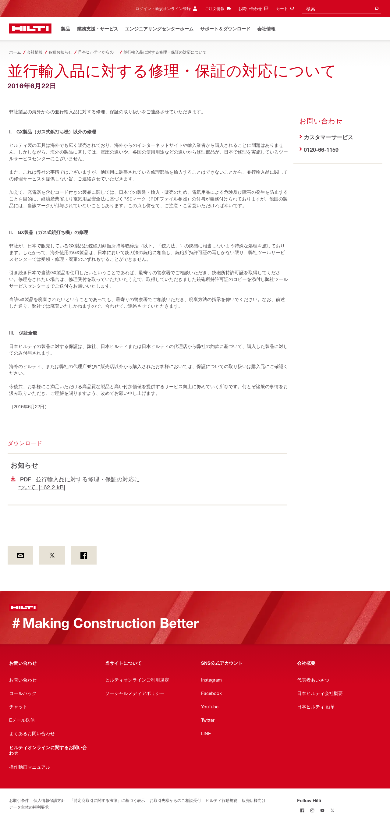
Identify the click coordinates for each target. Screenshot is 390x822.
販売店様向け (254, 800)
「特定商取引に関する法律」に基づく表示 (107, 800)
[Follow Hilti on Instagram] (312, 810)
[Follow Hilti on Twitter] (332, 810)
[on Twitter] (52, 555)
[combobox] (341, 8)
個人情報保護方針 (49, 800)
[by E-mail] (20, 555)
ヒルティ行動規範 (221, 800)
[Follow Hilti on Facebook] (302, 810)
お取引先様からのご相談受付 (175, 800)
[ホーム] (30, 28)
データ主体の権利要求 (29, 807)
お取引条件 (19, 800)
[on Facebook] (84, 555)
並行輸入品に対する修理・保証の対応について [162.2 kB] (75, 483)
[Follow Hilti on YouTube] (322, 810)
